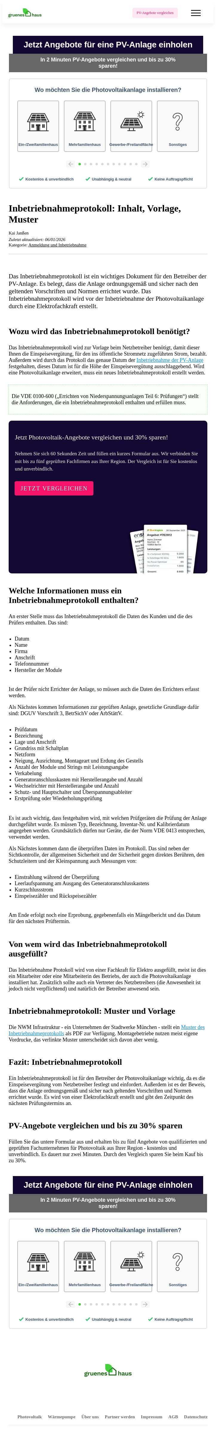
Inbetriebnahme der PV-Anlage (169, 360)
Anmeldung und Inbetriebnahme (57, 245)
